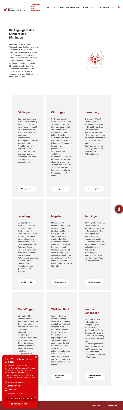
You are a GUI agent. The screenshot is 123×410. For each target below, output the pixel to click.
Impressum (96, 406)
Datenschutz (112, 406)
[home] (14, 9)
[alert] (20, 381)
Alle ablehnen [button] (29, 399)
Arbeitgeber (88, 7)
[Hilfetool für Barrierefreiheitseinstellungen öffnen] (119, 209)
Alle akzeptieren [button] (13, 399)
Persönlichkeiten (106, 7)
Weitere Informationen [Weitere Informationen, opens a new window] (27, 378)
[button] (69, 7)
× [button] (36, 357)
